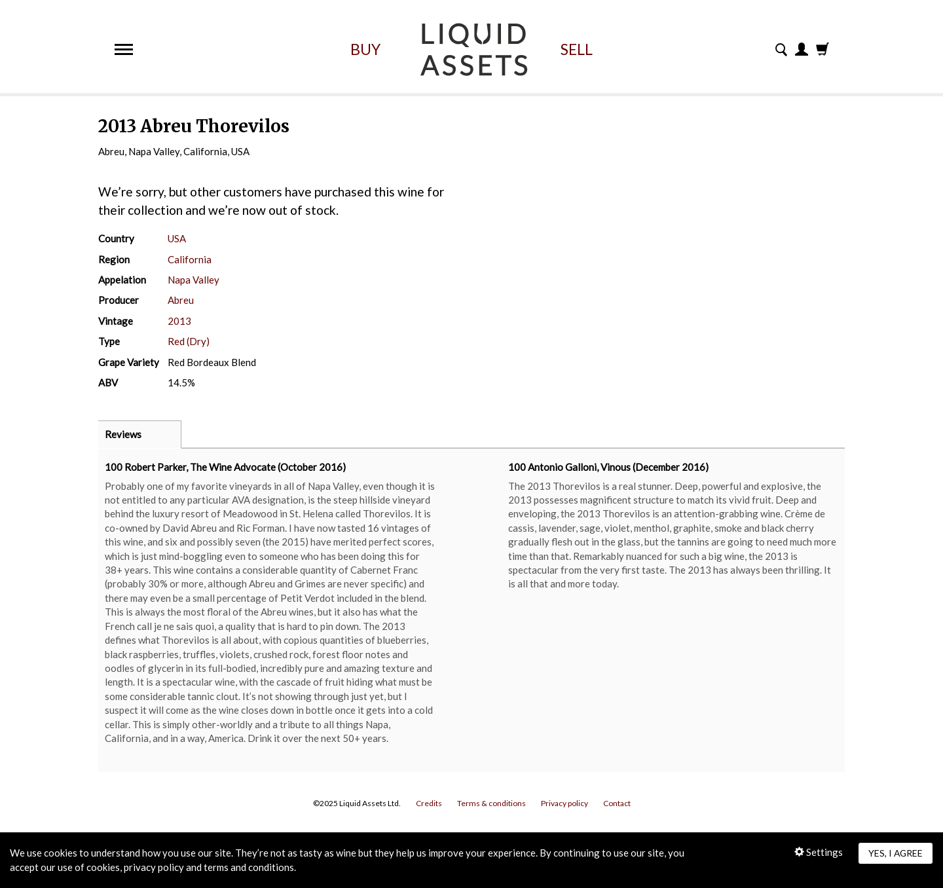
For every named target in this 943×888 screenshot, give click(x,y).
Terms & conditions (491, 803)
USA (177, 238)
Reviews (123, 434)
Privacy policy (564, 803)
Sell (577, 49)
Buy (365, 49)
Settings (818, 852)
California (190, 259)
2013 (179, 321)
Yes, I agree (895, 853)
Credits (429, 803)
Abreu (181, 300)
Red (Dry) (189, 341)
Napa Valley (193, 280)
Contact (617, 803)
